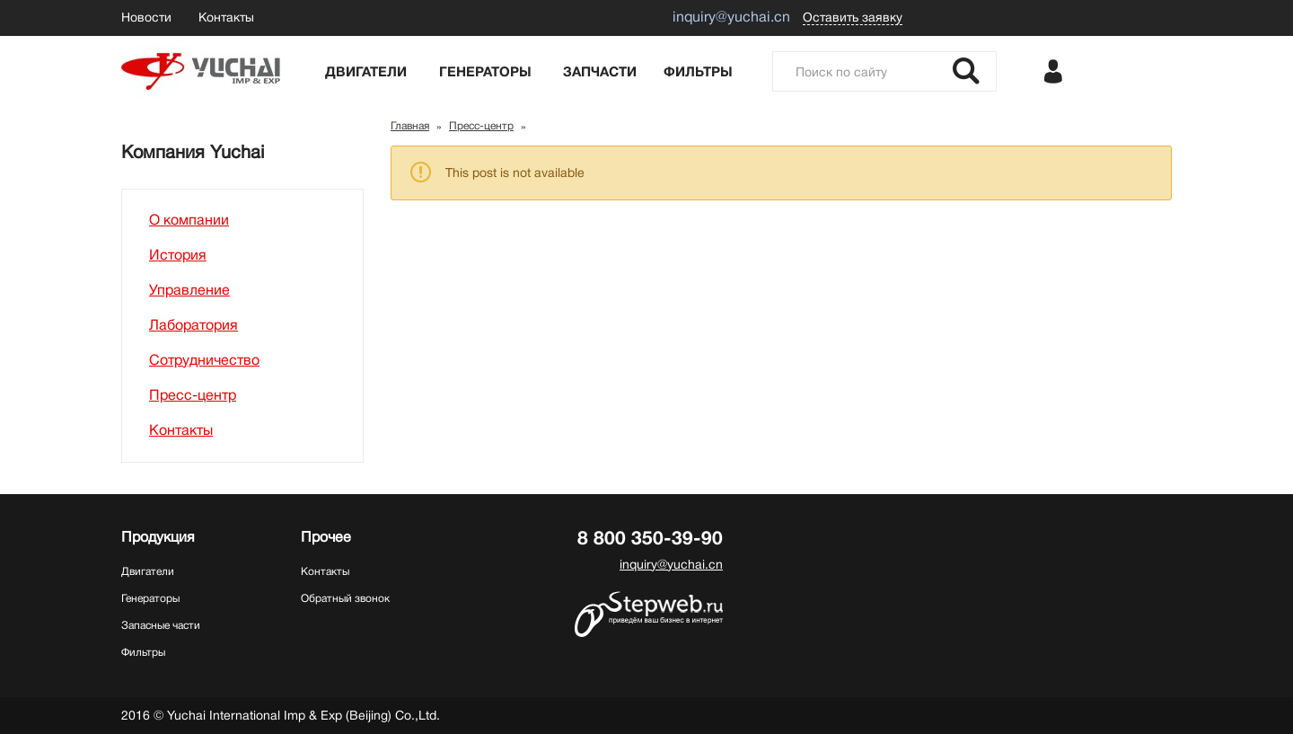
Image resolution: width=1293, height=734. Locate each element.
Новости (146, 17)
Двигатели (366, 72)
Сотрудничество (204, 360)
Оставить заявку (852, 17)
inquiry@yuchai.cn (671, 564)
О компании (189, 220)
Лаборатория (193, 325)
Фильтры (698, 72)
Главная (410, 125)
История (178, 255)
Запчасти (600, 72)
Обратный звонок (345, 598)
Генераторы (485, 72)
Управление (189, 290)
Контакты (226, 17)
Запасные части (160, 625)
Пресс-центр (192, 395)
